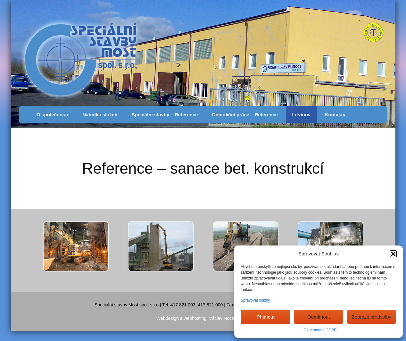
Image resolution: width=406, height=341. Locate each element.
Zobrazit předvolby (371, 317)
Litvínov (301, 114)
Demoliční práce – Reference (245, 114)
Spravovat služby (255, 300)
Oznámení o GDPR (319, 330)
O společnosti (52, 114)
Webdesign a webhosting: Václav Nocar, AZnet (203, 318)
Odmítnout (318, 317)
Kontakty (335, 114)
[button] (393, 254)
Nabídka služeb (99, 114)
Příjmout (266, 317)
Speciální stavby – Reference (165, 114)
